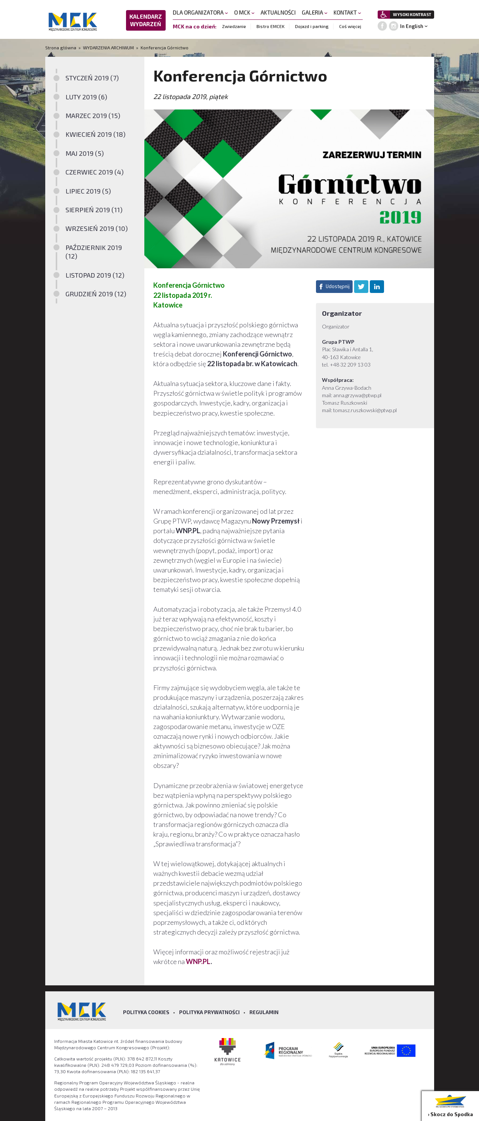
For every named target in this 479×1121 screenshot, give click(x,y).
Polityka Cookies (146, 1012)
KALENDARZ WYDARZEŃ (145, 20)
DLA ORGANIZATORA (200, 12)
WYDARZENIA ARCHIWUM (108, 47)
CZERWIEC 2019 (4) (94, 172)
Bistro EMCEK (271, 26)
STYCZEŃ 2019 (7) (92, 78)
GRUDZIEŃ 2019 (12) (95, 294)
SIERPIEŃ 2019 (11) (94, 210)
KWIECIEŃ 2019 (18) (95, 134)
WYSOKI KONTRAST (412, 14)
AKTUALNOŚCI (278, 12)
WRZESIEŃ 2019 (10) (96, 228)
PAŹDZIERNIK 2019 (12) (93, 251)
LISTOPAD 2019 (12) (95, 275)
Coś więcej (350, 26)
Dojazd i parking (312, 26)
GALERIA (315, 12)
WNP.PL (198, 961)
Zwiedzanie (234, 26)
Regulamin (264, 1012)
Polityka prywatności (209, 1012)
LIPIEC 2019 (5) (88, 191)
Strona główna (61, 47)
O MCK (244, 12)
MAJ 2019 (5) (84, 153)
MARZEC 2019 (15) (92, 115)
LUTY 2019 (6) (86, 97)
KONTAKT (347, 12)
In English (411, 26)
